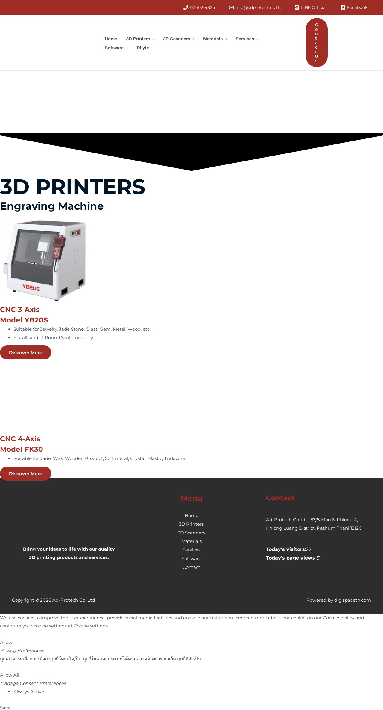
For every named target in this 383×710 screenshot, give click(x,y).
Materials (191, 540)
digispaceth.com (352, 598)
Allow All (9, 673)
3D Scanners (191, 532)
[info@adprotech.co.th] (255, 7)
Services (191, 548)
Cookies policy (338, 615)
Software (191, 557)
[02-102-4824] (199, 7)
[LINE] (310, 7)
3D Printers (191, 524)
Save (5, 706)
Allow (6, 640)
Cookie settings (91, 624)
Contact (191, 565)
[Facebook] (354, 7)
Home (191, 515)
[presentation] (45, 108)
